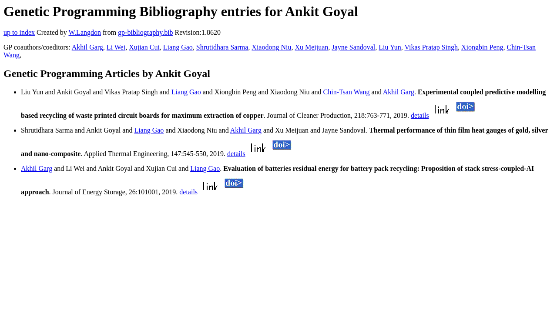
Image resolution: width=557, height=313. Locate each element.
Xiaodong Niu (271, 47)
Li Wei (116, 47)
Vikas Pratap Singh (431, 47)
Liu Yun (390, 47)
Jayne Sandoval (353, 47)
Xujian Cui (144, 47)
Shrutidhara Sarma (222, 47)
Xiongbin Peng (482, 47)
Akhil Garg (87, 47)
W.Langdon (84, 32)
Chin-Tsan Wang (346, 92)
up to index (19, 32)
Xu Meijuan (311, 47)
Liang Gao (178, 47)
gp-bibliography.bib (145, 32)
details (420, 115)
